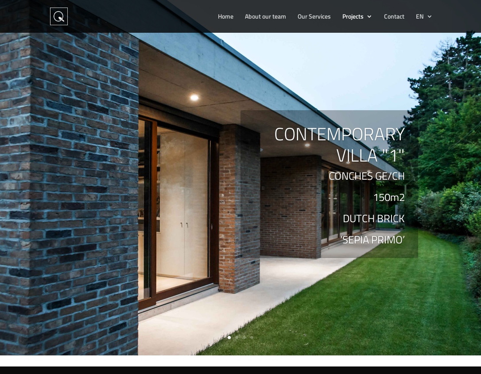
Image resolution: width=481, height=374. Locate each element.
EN (420, 17)
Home (225, 17)
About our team (265, 17)
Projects (353, 17)
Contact (394, 17)
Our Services (314, 17)
